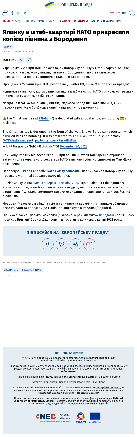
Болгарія (65, 20)
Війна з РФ (107, 20)
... (125, 20)
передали (35, 208)
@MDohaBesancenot (18, 140)
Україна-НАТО (11, 270)
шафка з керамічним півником (56, 183)
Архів (41, 20)
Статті (18, 20)
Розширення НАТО (32, 270)
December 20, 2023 (73, 146)
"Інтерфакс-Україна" (108, 387)
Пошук (51, 20)
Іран (119, 20)
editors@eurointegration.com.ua (78, 360)
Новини (8, 20)
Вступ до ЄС (80, 20)
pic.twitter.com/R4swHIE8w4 (56, 140)
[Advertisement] (68, 300)
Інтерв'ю (30, 20)
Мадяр (95, 20)
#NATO (44, 118)
